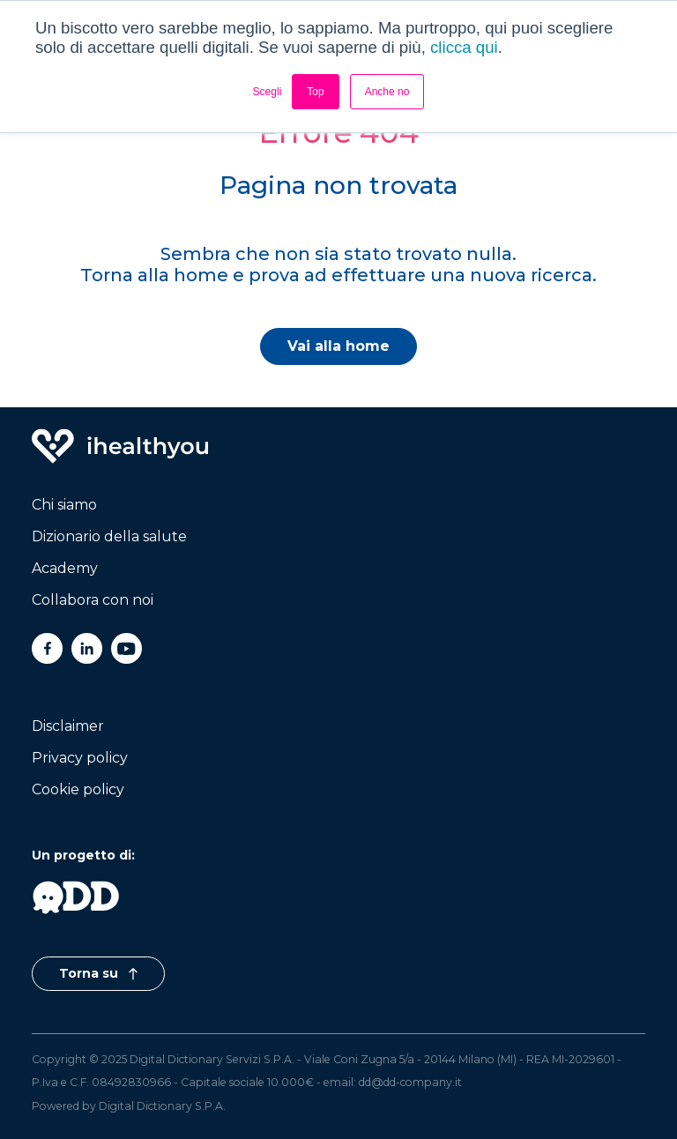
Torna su (98, 973)
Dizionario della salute (109, 536)
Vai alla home (338, 346)
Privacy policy (80, 757)
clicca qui (464, 47)
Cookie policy (78, 789)
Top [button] (315, 92)
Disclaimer (68, 726)
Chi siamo (64, 504)
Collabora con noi (92, 600)
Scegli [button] (267, 92)
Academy (65, 568)
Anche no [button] (387, 92)
